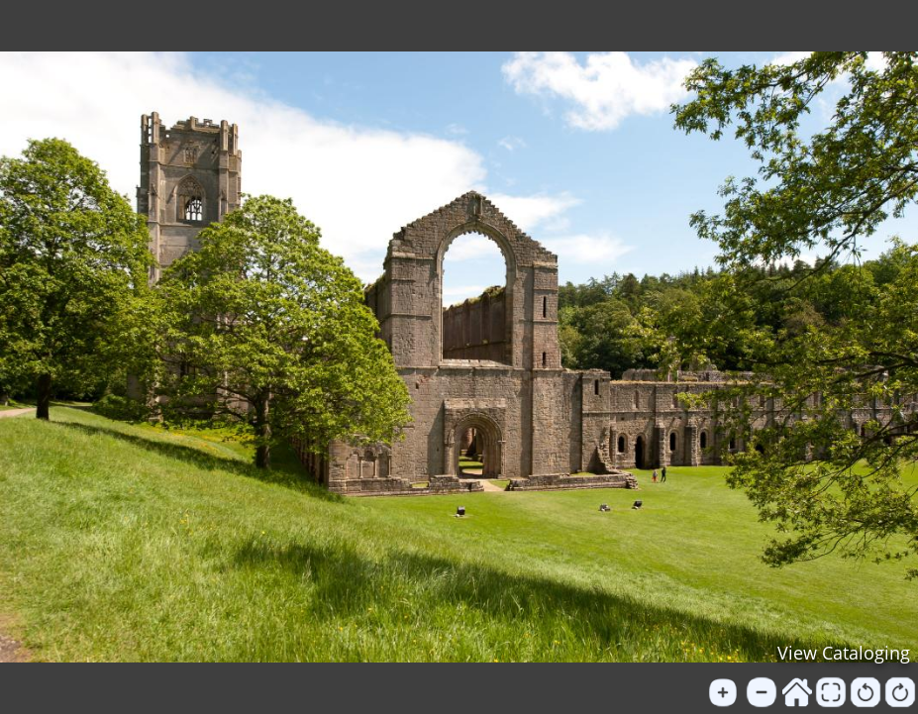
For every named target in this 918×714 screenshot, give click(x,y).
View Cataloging (843, 652)
